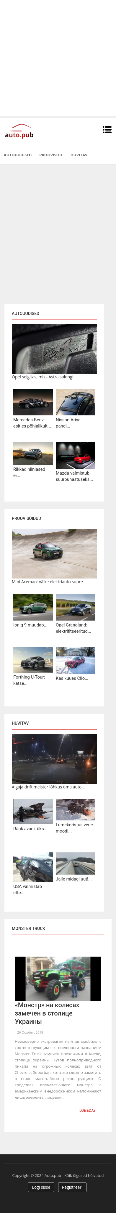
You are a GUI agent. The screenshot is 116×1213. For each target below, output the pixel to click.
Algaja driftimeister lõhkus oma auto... (48, 787)
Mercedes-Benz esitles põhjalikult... (32, 423)
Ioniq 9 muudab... (30, 625)
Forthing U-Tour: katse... (29, 680)
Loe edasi (88, 1110)
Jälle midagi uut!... (74, 879)
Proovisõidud (26, 518)
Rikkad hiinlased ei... (29, 472)
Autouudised (18, 155)
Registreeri (72, 1187)
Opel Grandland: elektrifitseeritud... (73, 628)
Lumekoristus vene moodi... (74, 828)
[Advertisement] (58, 58)
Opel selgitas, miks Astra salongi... (44, 377)
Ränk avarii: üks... (30, 828)
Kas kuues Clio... (72, 678)
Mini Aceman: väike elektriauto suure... (49, 581)
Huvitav (79, 155)
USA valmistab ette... (27, 889)
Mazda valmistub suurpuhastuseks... (74, 476)
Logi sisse (41, 1187)
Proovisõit (51, 155)
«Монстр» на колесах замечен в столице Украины (47, 1013)
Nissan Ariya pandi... (68, 423)
